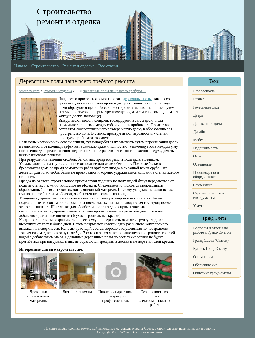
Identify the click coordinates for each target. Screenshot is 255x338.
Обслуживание (205, 265)
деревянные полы (137, 99)
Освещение (202, 164)
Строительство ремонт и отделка (69, 16)
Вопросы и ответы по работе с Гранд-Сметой (212, 230)
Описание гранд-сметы (212, 273)
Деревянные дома (207, 123)
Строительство (45, 66)
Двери (198, 115)
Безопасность (204, 91)
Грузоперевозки (206, 107)
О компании (203, 257)
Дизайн (199, 132)
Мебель (199, 140)
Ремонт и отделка (78, 66)
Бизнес (198, 99)
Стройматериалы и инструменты (208, 195)
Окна (197, 156)
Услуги (199, 206)
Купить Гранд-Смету (210, 249)
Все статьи (108, 66)
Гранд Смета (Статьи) (211, 240)
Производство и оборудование (206, 174)
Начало (20, 66)
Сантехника (202, 185)
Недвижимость (205, 148)
